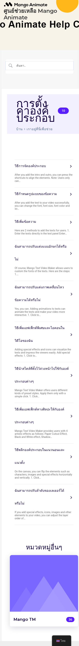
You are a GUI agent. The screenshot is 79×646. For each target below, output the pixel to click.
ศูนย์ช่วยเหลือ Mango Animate (30, 14)
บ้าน (19, 129)
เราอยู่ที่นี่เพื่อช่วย (40, 129)
